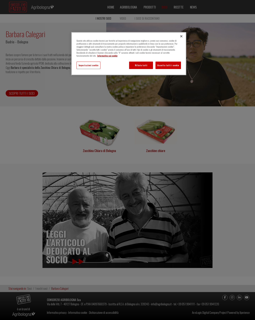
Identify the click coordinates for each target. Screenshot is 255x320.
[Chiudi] (181, 36)
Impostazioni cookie (88, 65)
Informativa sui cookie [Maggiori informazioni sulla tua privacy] (107, 55)
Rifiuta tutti (141, 65)
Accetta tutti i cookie (168, 65)
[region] (128, 53)
